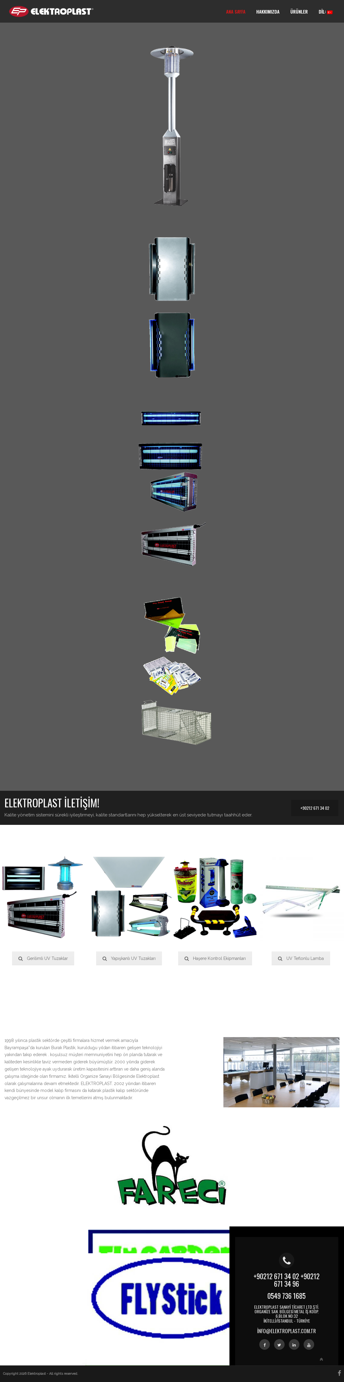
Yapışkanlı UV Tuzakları (129, 958)
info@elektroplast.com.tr (286, 1331)
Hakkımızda (267, 11)
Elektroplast (37, 1374)
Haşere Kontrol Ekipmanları (215, 958)
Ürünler (299, 11)
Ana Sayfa (235, 11)
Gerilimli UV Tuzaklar (43, 958)
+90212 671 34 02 (314, 808)
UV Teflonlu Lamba (301, 958)
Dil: (326, 11)
